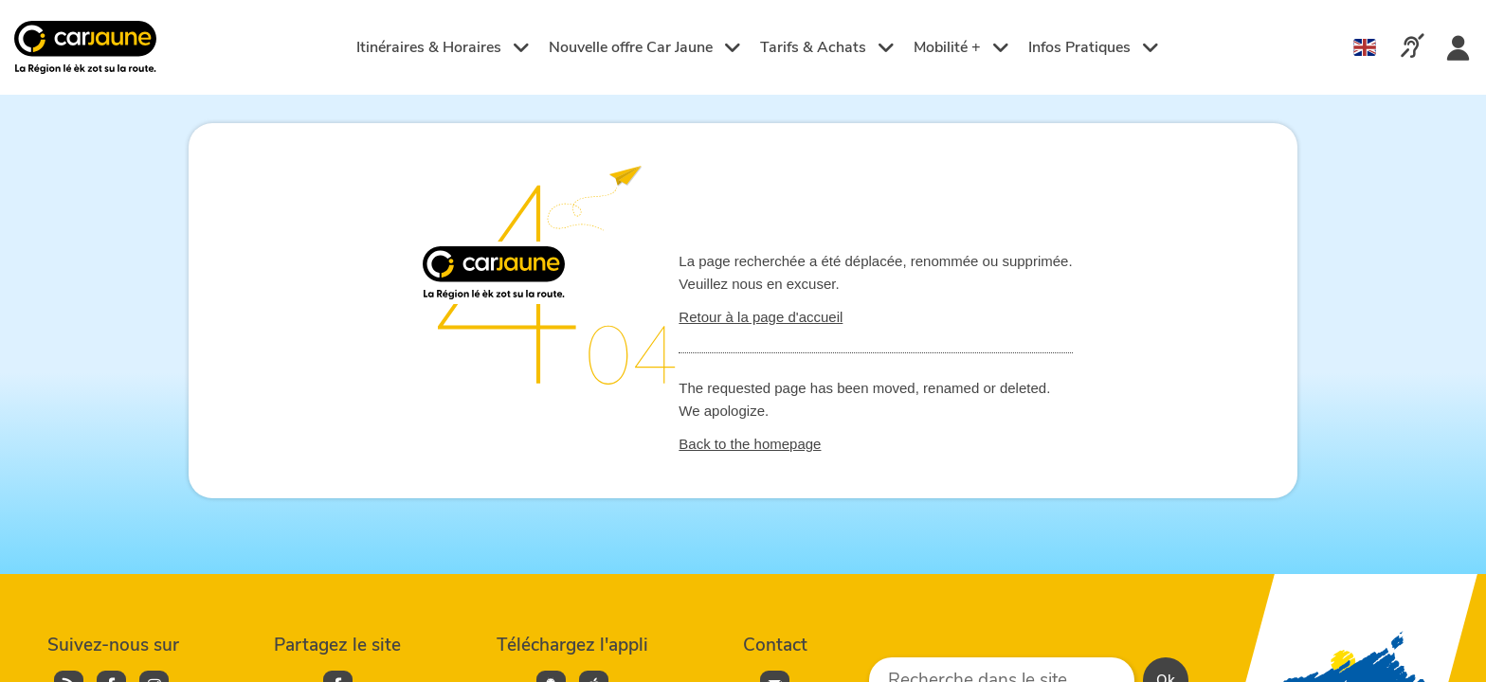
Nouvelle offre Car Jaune (645, 47)
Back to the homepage (750, 444)
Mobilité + (961, 47)
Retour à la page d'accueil (761, 317)
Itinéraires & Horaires (443, 47)
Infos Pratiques (1093, 47)
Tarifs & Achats (827, 47)
